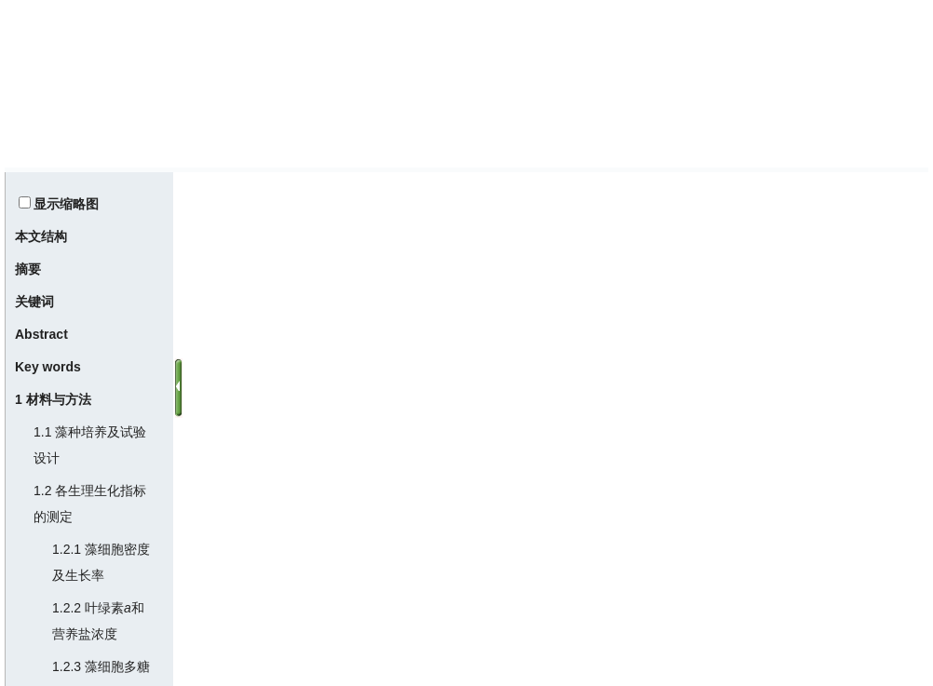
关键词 (34, 301)
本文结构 (41, 236)
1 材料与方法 (53, 399)
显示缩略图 (66, 203)
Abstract (41, 334)
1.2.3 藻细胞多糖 (101, 666)
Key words (48, 366)
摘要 (28, 269)
